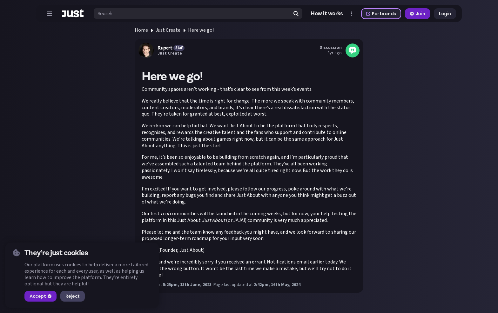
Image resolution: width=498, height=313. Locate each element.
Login (445, 13)
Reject (72, 296)
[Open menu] (49, 14)
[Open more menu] (351, 13)
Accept (40, 296)
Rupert (165, 48)
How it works (327, 13)
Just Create (168, 30)
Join (417, 13)
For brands (381, 13)
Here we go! (201, 30)
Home (141, 30)
